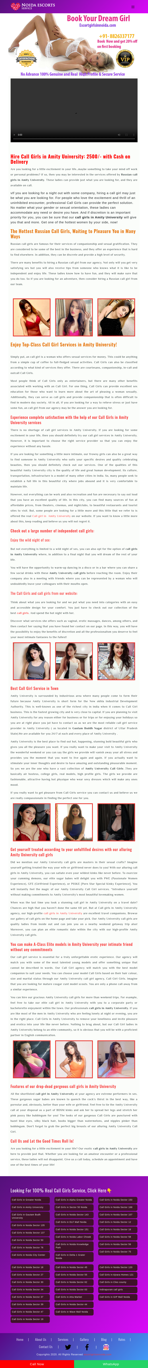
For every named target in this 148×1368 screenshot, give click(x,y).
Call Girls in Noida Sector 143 (72, 1214)
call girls (23, 613)
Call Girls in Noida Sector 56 (115, 1244)
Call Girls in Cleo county (113, 1282)
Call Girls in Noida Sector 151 (72, 1229)
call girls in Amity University (63, 913)
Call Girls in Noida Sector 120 (116, 1267)
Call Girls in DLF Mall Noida (71, 1222)
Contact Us (46, 1346)
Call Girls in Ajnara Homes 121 (117, 1274)
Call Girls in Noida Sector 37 (27, 1297)
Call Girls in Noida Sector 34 (27, 1289)
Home (20, 1339)
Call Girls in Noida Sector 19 (27, 1319)
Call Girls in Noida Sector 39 (27, 1304)
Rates (121, 1339)
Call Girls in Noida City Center (28, 1255)
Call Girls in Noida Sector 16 (115, 1229)
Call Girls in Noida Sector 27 (27, 1274)
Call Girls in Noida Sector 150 (116, 1200)
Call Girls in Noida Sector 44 (71, 1304)
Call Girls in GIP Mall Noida (115, 1297)
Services (63, 1339)
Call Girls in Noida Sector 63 (71, 1289)
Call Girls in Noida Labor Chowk (73, 1237)
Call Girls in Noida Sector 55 (71, 1274)
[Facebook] (88, 1346)
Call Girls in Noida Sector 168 (116, 1207)
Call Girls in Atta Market (69, 1297)
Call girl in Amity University (51, 516)
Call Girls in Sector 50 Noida (71, 1207)
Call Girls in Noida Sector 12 (115, 1222)
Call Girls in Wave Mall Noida (72, 1312)
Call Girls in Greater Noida (26, 1200)
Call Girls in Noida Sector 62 (71, 1282)
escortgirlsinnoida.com (97, 1354)
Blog (104, 1339)
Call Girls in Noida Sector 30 (27, 1282)
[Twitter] (69, 1346)
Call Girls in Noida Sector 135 (28, 1225)
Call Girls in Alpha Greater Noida (74, 1200)
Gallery (84, 1339)
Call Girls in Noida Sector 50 (27, 1240)
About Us (40, 1339)
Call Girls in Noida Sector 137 (28, 1232)
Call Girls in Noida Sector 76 (27, 1247)
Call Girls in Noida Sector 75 (115, 1251)
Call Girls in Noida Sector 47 (27, 1312)
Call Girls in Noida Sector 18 (27, 1267)
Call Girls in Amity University (27, 1207)
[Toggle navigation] (133, 7)
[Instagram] (106, 1346)
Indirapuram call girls (111, 1289)
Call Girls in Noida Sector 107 (116, 1214)
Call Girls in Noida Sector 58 (115, 1237)
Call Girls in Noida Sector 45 (71, 1267)
